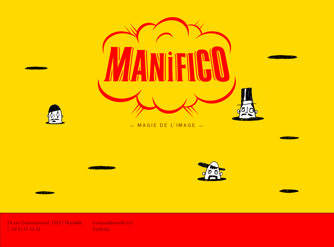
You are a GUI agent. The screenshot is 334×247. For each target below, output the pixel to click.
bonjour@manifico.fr (113, 223)
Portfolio (101, 229)
